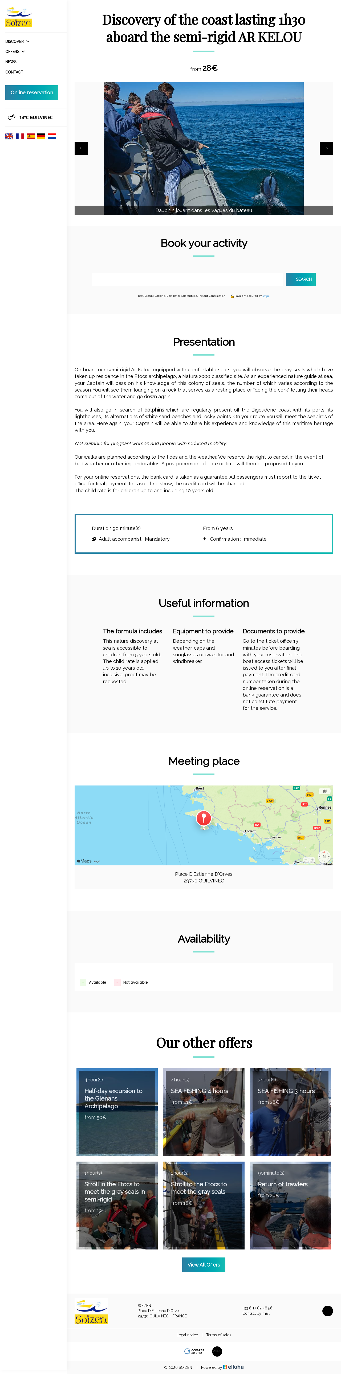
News (10, 62)
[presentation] (81, 149)
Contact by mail (253, 1315)
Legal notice (187, 1336)
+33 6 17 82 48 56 (254, 1309)
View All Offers (204, 1266)
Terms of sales (218, 1336)
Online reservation (32, 92)
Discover (17, 41)
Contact (14, 72)
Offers (15, 52)
